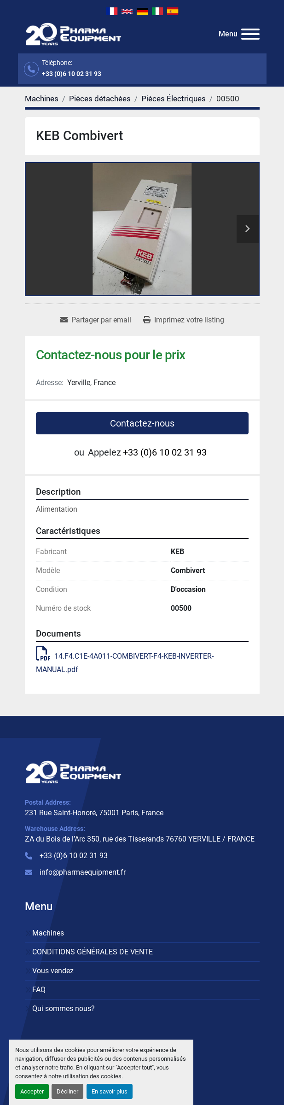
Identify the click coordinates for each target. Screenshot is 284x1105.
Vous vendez (53, 970)
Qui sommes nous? (63, 1008)
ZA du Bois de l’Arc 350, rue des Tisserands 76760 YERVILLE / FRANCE (140, 839)
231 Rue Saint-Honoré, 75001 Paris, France (94, 812)
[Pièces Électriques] (173, 98)
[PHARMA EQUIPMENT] (73, 771)
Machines (48, 933)
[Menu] (250, 34)
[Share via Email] (95, 320)
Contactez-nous (142, 423)
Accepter (32, 1091)
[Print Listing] (183, 320)
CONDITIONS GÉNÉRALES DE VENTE (92, 951)
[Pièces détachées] (100, 98)
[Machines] (41, 98)
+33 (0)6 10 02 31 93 (71, 73)
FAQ (39, 989)
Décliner (67, 1091)
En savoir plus (110, 1091)
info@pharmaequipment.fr (83, 872)
